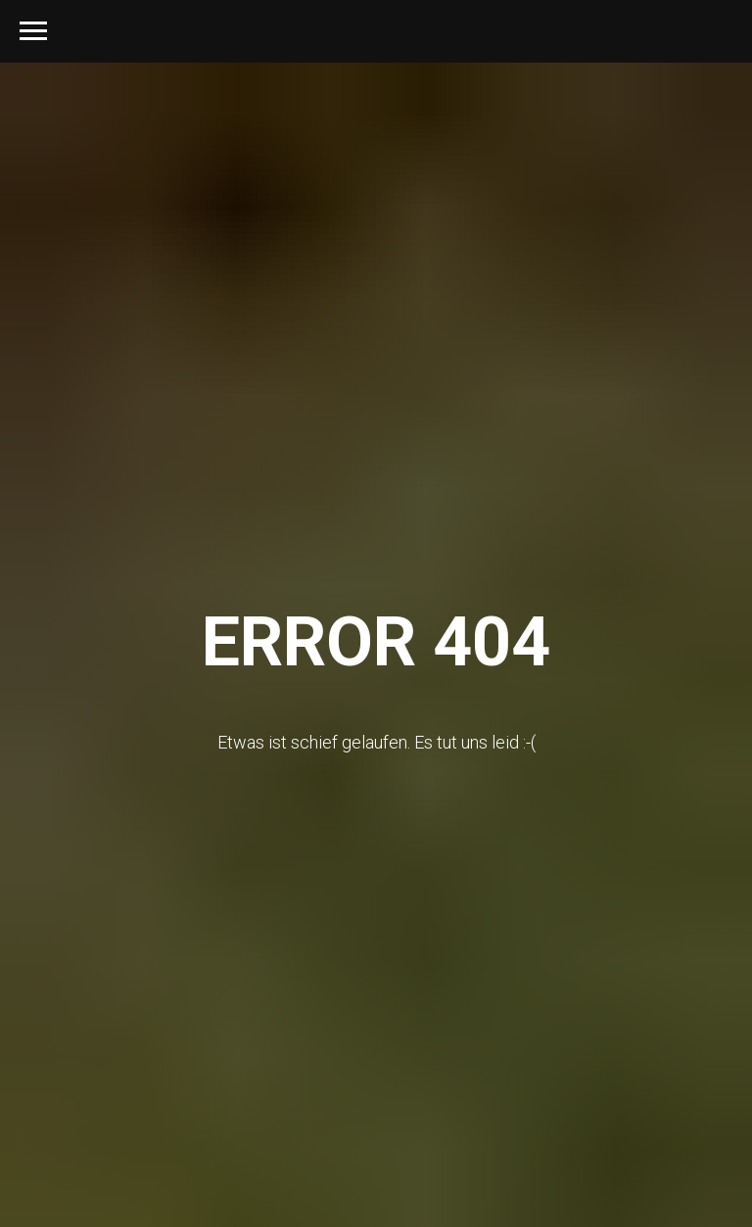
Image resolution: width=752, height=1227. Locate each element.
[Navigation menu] (33, 31)
